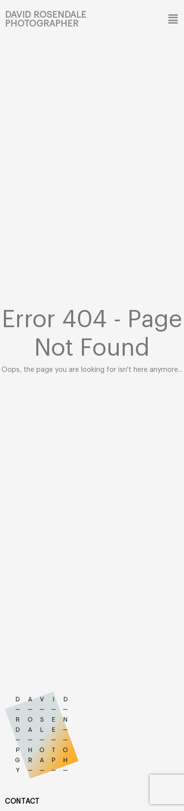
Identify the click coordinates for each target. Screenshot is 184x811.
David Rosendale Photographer (45, 19)
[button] (171, 19)
